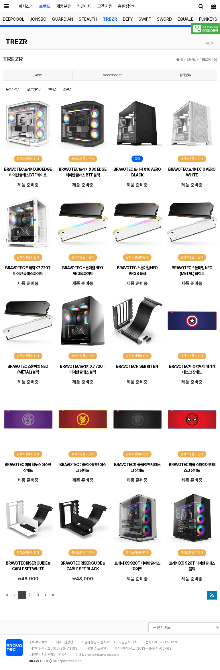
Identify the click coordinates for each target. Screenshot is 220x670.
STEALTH (88, 19)
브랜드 (44, 6)
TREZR (110, 19)
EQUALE (185, 19)
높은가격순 (13, 90)
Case (38, 75)
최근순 (67, 90)
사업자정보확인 (96, 649)
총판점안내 (127, 6)
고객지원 (104, 6)
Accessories (112, 75)
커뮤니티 (84, 6)
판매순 (52, 90)
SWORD (164, 19)
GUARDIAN (62, 19)
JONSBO (38, 19)
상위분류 (185, 75)
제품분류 (63, 6)
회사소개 (26, 6)
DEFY (128, 19)
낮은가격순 (34, 90)
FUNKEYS (208, 19)
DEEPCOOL (13, 19)
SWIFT (145, 19)
